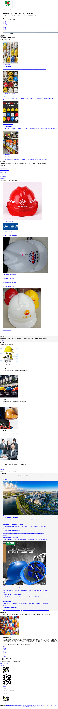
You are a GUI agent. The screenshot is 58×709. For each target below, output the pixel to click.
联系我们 (4, 29)
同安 (28, 705)
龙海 (36, 705)
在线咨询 (2, 469)
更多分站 (33, 706)
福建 (24, 705)
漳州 (10, 705)
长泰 (38, 705)
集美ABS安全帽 (3, 168)
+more (4, 646)
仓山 (55, 705)
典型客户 (4, 27)
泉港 (29, 706)
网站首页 (4, 21)
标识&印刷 (5, 24)
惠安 (49, 705)
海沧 (43, 705)
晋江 (26, 705)
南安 (47, 705)
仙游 (51, 705)
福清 (53, 705)
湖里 (42, 705)
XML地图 (2, 665)
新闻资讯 (4, 652)
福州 (12, 705)
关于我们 (4, 22)
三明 (18, 705)
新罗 (32, 705)
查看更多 (2, 340)
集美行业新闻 (5, 479)
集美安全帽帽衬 (3, 176)
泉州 (8, 705)
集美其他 (2, 178)
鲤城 (34, 705)
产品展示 (4, 23)
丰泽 (40, 705)
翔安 (30, 705)
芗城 (31, 706)
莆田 (14, 705)
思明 (27, 706)
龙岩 (16, 705)
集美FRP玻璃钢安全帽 (4, 170)
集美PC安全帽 (3, 174)
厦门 (6, 705)
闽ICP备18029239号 (4, 663)
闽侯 (25, 706)
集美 (45, 705)
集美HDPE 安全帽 (3, 172)
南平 (22, 705)
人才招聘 (4, 28)
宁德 (20, 705)
